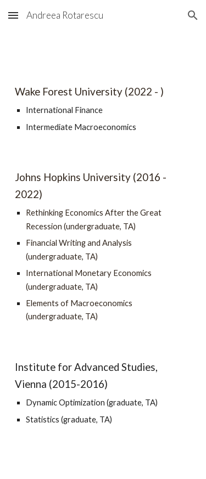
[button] (13, 15)
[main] (103, 108)
